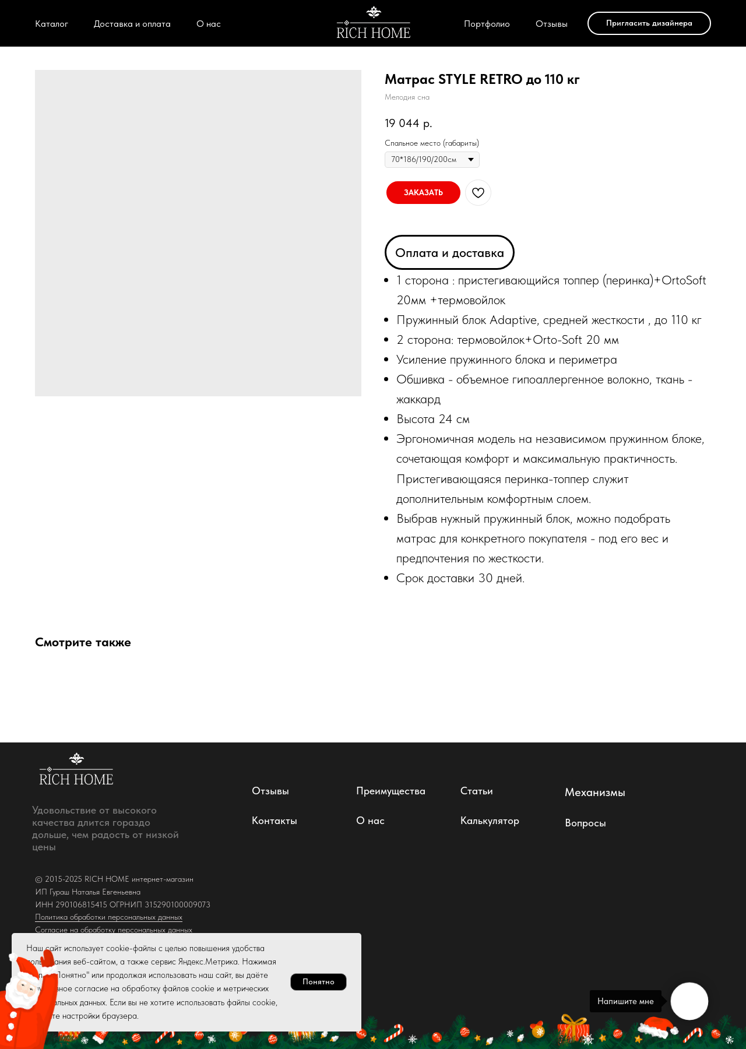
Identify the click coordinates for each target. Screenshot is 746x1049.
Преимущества (390, 790)
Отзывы (552, 23)
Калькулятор (489, 820)
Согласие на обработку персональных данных (113, 929)
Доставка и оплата (132, 23)
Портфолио (487, 23)
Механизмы (595, 792)
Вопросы (585, 822)
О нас (208, 23)
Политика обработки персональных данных (108, 916)
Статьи (476, 790)
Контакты (274, 820)
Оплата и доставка (449, 252)
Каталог (51, 23)
